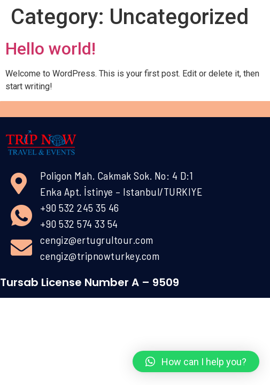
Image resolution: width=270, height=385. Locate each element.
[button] (196, 361)
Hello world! (50, 48)
